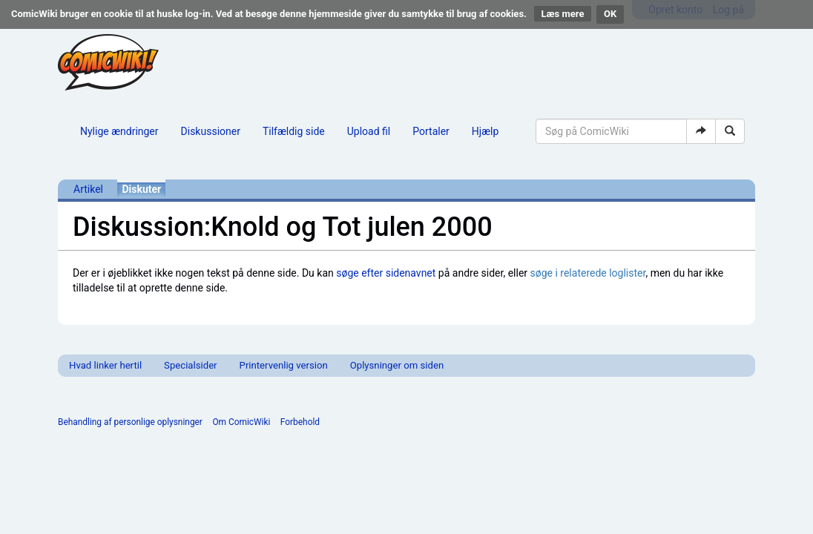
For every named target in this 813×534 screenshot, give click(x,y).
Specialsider (190, 365)
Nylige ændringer (119, 131)
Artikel (88, 189)
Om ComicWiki (241, 422)
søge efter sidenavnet (385, 273)
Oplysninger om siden (397, 365)
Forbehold (300, 422)
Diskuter (141, 189)
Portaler (431, 131)
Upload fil (368, 131)
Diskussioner (210, 131)
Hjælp (485, 131)
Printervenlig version (284, 365)
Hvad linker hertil (105, 365)
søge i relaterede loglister (588, 273)
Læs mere (563, 13)
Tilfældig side (294, 131)
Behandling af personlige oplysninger (130, 422)
